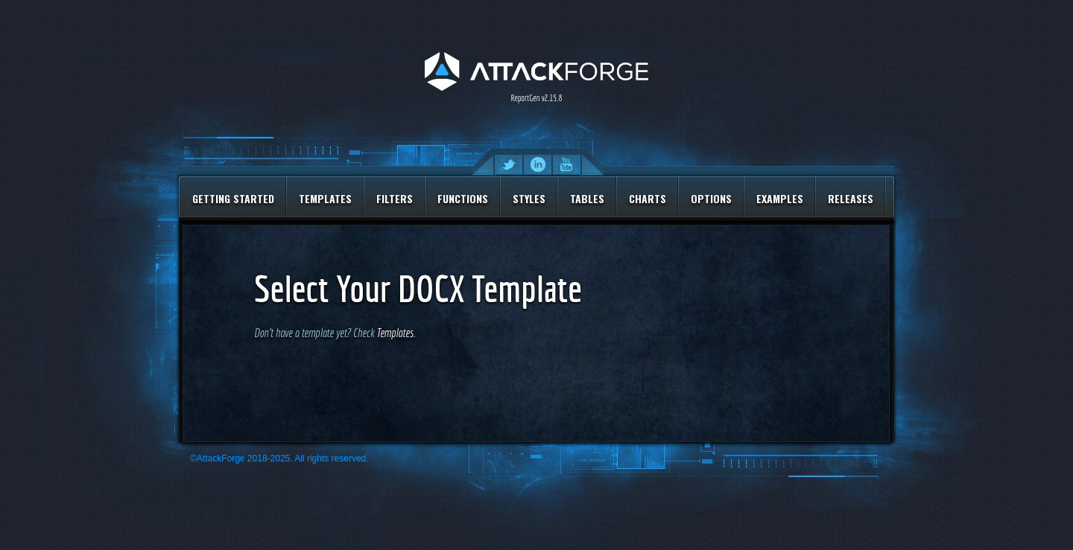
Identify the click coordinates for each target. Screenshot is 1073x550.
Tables (587, 198)
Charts (647, 198)
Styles (529, 198)
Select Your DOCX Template (418, 288)
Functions (462, 198)
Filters (394, 198)
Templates (325, 198)
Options (711, 198)
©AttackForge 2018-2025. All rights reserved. (279, 458)
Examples (779, 198)
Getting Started (233, 198)
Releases (850, 198)
